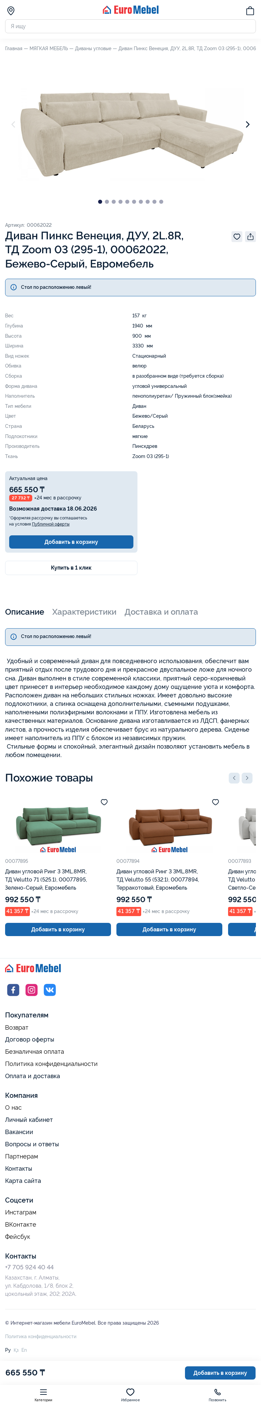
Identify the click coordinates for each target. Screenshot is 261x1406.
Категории (44, 1395)
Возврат (17, 1027)
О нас (13, 1107)
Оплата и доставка (32, 1076)
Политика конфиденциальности (51, 1064)
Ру (8, 1350)
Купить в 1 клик (71, 568)
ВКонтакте (20, 1224)
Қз (16, 1350)
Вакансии (19, 1131)
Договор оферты (29, 1039)
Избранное (130, 1395)
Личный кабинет (29, 1119)
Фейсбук (17, 1236)
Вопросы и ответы (32, 1144)
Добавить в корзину (71, 542)
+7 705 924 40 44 (29, 1267)
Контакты (18, 1168)
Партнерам (21, 1156)
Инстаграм (20, 1212)
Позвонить (217, 1395)
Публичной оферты (51, 524)
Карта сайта (23, 1180)
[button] (234, 778)
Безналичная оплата (34, 1051)
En (24, 1350)
